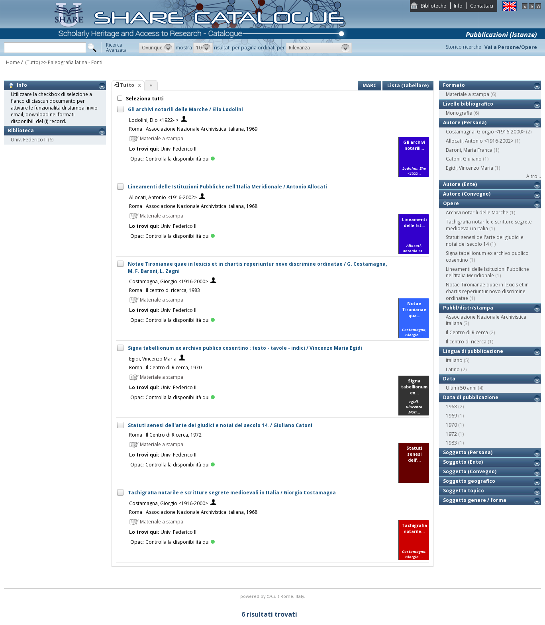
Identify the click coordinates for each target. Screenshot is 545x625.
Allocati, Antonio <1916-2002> (163, 197)
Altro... (533, 176)
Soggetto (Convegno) (469, 471)
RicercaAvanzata (116, 47)
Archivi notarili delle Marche (477, 212)
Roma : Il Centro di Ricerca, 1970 (165, 367)
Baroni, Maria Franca (469, 150)
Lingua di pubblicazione (473, 351)
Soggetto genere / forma (474, 500)
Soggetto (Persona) (467, 452)
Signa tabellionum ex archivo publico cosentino (487, 256)
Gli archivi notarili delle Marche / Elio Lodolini (185, 109)
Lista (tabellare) (408, 85)
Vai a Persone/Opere (510, 47)
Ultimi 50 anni (461, 387)
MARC (369, 85)
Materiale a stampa (467, 94)
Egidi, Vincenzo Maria (152, 358)
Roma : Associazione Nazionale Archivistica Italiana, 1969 (193, 128)
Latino (453, 369)
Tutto (127, 85)
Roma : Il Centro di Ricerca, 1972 (165, 434)
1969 (451, 415)
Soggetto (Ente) (463, 461)
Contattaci (481, 5)
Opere (451, 203)
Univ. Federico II (29, 139)
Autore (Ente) (460, 184)
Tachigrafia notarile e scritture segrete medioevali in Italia (489, 225)
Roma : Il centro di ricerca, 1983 (164, 290)
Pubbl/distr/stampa (468, 307)
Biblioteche (433, 5)
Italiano (454, 360)
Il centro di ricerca (466, 341)
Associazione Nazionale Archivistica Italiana (486, 320)
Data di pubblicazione (470, 397)
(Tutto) (32, 62)
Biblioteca (21, 130)
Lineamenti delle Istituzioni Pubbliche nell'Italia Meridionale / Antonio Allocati (227, 186)
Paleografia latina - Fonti (75, 62)
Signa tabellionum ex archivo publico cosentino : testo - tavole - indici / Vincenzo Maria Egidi (245, 348)
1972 (451, 434)
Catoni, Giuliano (464, 158)
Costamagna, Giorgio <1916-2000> (168, 281)
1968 (451, 406)
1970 (451, 424)
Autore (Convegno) (466, 193)
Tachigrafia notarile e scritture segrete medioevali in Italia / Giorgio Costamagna (232, 492)
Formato (454, 85)
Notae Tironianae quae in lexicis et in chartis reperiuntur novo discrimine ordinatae (487, 291)
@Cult (273, 596)
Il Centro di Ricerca (467, 332)
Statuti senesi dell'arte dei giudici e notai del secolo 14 (484, 240)
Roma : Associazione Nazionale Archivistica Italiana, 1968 (193, 206)
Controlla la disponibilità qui (180, 158)
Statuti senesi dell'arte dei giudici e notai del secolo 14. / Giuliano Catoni (220, 425)
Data (449, 378)
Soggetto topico (463, 490)
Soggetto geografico (469, 481)
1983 (451, 442)
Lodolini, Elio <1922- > (153, 120)
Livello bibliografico (468, 103)
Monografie (459, 113)
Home (13, 62)
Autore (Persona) (464, 122)
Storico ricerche (463, 46)
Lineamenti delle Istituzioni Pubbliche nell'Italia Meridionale (487, 272)
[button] (156, 48)
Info (458, 5)
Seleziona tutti (144, 98)
